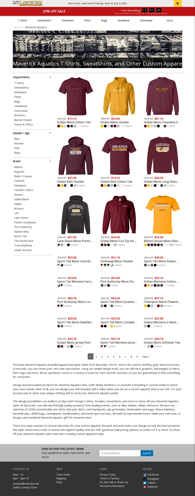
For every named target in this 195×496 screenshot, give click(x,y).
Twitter (149, 482)
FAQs (59, 482)
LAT (16, 213)
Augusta (19, 171)
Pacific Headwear (25, 222)
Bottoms (19, 115)
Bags (104, 20)
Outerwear (146, 20)
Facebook (151, 474)
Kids (17, 148)
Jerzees (19, 208)
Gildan (18, 203)
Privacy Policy (107, 474)
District (18, 194)
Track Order (63, 474)
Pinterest (150, 486)
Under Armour (23, 250)
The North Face (23, 240)
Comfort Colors (23, 190)
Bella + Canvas (23, 176)
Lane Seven (21, 217)
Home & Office (23, 124)
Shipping (61, 478)
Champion (20, 185)
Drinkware (68, 20)
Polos (87, 20)
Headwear (124, 20)
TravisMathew (23, 245)
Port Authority (23, 226)
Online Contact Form (25, 487)
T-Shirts (22, 20)
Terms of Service (109, 478)
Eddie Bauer (21, 199)
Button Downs (23, 119)
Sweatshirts (44, 20)
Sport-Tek (20, 236)
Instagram (151, 478)
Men (17, 138)
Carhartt (19, 180)
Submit (147, 453)
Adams (18, 167)
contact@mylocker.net (26, 483)
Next (145, 356)
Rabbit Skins (21, 231)
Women (19, 143)
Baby (17, 152)
